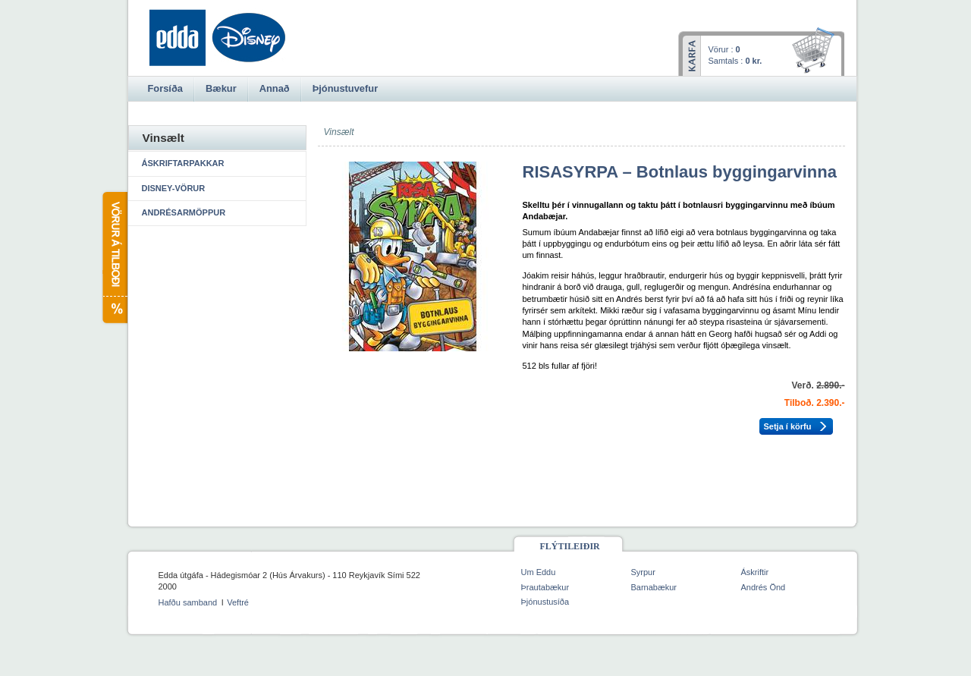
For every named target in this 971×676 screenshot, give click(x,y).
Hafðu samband (188, 602)
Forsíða (165, 88)
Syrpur (643, 572)
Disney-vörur (174, 188)
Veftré (238, 602)
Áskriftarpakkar (183, 163)
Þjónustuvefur (345, 88)
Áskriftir (755, 572)
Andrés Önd (763, 587)
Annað (274, 88)
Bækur (221, 88)
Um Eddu (538, 572)
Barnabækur (654, 587)
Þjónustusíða (545, 601)
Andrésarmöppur (184, 212)
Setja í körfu (788, 426)
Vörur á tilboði (114, 257)
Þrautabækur (545, 587)
